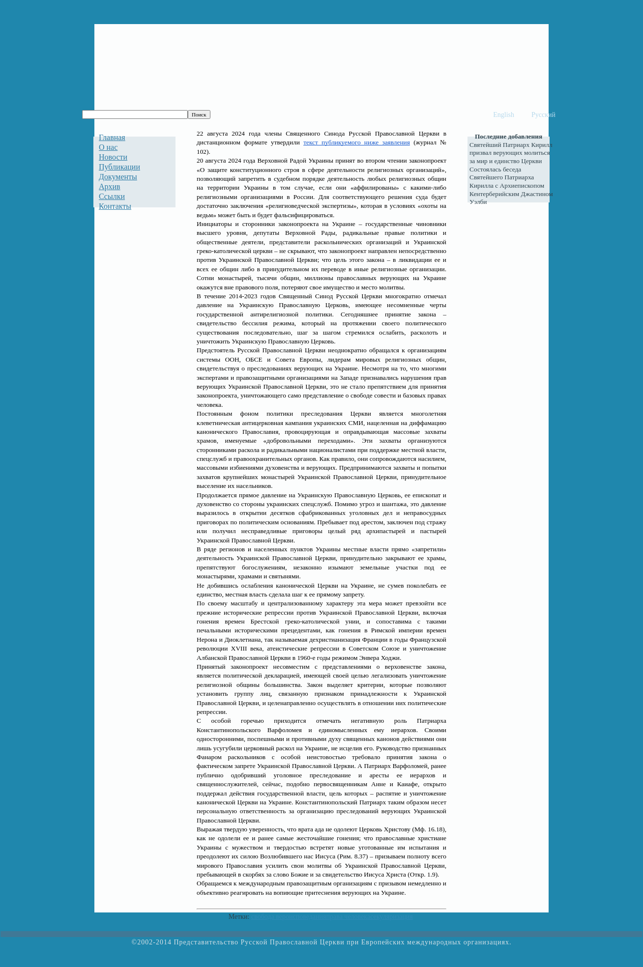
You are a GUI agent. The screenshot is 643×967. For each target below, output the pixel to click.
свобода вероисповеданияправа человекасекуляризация (332, 916)
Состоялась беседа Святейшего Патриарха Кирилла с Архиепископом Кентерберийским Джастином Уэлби (511, 186)
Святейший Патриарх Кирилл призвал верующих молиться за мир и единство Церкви (511, 153)
